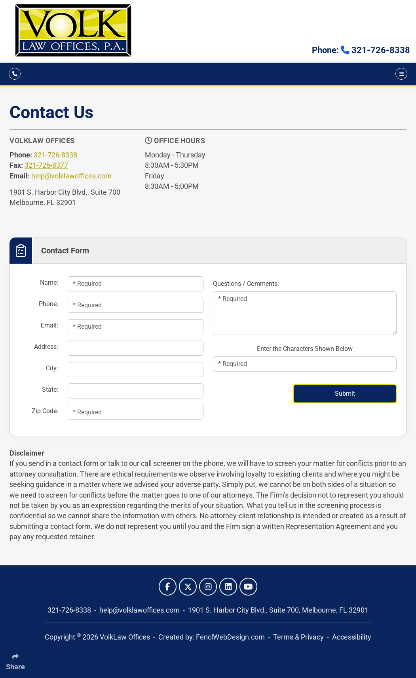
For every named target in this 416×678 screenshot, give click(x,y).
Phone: (48, 304)
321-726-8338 (55, 155)
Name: (49, 282)
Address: (46, 346)
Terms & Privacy (298, 637)
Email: (49, 325)
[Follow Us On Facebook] (168, 587)
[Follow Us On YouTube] (248, 587)
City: (52, 368)
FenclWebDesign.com (230, 637)
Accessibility (351, 637)
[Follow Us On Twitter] (188, 587)
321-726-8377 (46, 165)
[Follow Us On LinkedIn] (228, 587)
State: (50, 389)
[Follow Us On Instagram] (208, 587)
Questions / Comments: (246, 283)
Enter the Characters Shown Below (305, 348)
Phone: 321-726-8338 (361, 50)
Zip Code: (45, 411)
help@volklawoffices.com (71, 176)
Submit (345, 393)
